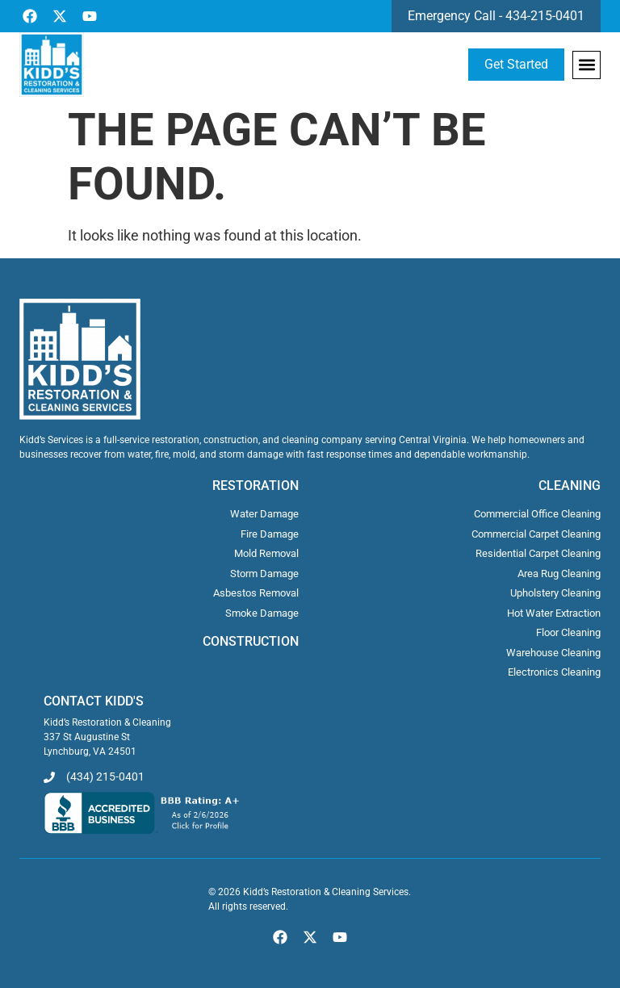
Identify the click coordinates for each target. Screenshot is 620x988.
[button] (586, 65)
